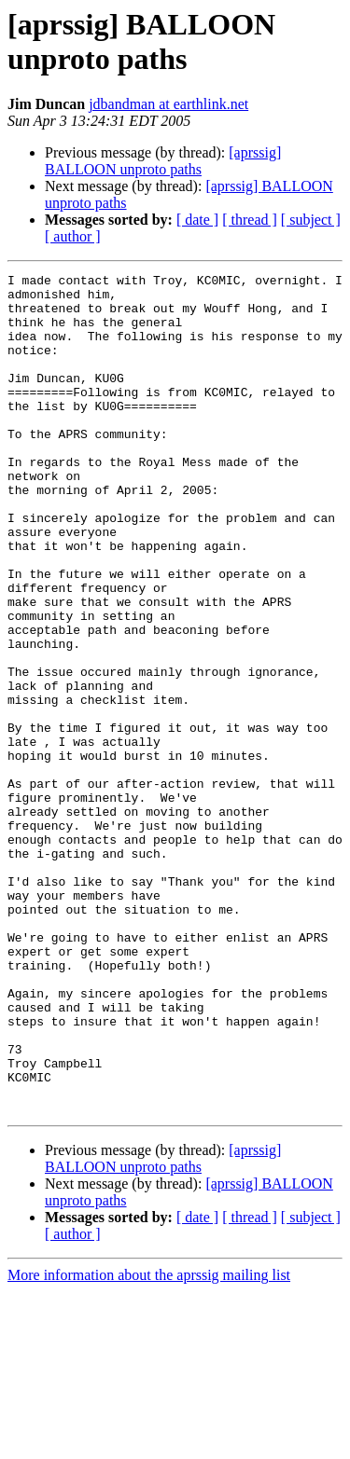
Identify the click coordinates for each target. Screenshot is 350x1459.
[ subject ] (311, 219)
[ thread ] (249, 219)
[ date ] (197, 219)
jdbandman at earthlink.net (168, 104)
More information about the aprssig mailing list (148, 1443)
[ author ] (73, 236)
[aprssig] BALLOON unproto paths (163, 161)
